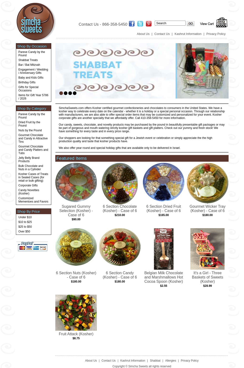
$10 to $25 (25, 222)
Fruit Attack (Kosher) (76, 334)
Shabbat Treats (28, 60)
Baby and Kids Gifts (31, 77)
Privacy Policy (216, 34)
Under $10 (25, 217)
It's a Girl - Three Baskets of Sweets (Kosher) (207, 277)
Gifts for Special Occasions (29, 88)
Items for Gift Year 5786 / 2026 (33, 97)
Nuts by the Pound (30, 130)
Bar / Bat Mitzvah (29, 64)
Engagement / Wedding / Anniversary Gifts (33, 71)
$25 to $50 (25, 226)
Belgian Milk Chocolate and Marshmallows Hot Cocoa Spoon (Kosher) (163, 277)
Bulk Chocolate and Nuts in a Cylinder (31, 167)
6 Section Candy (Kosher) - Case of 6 (120, 275)
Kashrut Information (188, 34)
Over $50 (24, 231)
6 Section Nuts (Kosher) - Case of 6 (76, 275)
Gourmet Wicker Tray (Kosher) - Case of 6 (207, 208)
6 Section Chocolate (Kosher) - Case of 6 (120, 208)
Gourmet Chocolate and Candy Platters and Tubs (33, 150)
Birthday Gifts (27, 82)
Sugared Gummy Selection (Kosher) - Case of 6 (76, 210)
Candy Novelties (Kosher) (29, 192)
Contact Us (162, 34)
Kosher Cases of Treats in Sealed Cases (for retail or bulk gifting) (33, 177)
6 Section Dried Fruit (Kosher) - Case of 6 (163, 208)
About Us (143, 34)
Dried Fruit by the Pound (29, 124)
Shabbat (155, 360)
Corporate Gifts (28, 185)
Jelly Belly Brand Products (29, 159)
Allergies (170, 360)
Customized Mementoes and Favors (33, 200)
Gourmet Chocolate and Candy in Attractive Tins (33, 138)
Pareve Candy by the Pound (32, 53)
